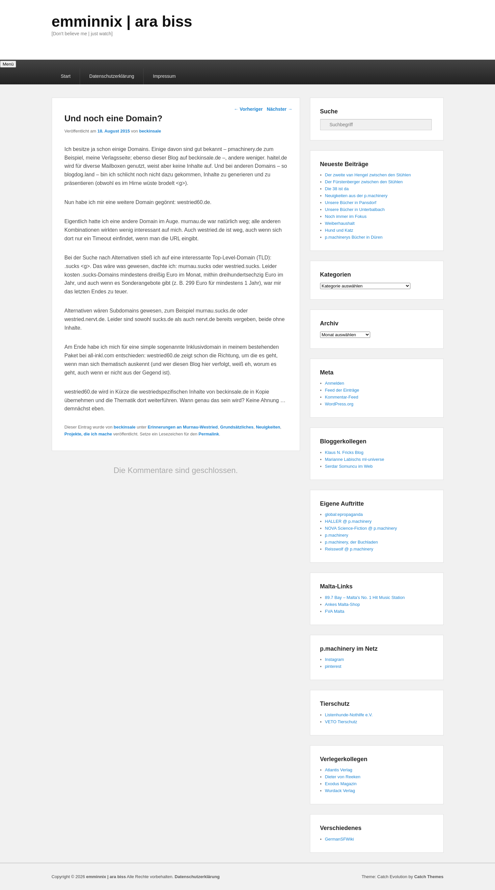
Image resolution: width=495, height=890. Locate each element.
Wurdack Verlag (340, 790)
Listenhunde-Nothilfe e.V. (349, 714)
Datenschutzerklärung (111, 76)
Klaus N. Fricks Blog (344, 452)
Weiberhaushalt (340, 223)
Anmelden (334, 383)
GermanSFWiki (339, 839)
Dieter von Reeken (343, 776)
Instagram (334, 659)
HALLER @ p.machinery (348, 521)
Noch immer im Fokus (346, 216)
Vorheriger (248, 109)
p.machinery (336, 535)
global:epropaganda (344, 514)
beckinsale (150, 131)
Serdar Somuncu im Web (349, 466)
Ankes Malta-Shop (342, 604)
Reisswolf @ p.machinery (349, 549)
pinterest (333, 666)
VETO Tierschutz (341, 721)
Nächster (279, 109)
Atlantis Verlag (338, 769)
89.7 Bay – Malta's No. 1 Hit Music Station (365, 597)
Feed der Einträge (342, 390)
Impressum (164, 76)
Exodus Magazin (341, 783)
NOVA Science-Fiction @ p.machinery (361, 528)
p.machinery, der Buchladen (351, 542)
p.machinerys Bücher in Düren (354, 237)
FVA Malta (334, 611)
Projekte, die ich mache (88, 433)
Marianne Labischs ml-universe (354, 459)
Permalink (209, 433)
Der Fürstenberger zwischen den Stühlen (364, 181)
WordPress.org (339, 403)
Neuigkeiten (268, 427)
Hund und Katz (339, 230)
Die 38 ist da (337, 188)
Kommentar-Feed (341, 397)
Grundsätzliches (237, 427)
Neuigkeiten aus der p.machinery (356, 195)
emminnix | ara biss (122, 21)
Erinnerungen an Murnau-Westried (183, 427)
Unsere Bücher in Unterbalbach (355, 209)
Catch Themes (429, 876)
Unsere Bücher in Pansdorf (350, 202)
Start (66, 76)
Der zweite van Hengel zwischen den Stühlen (368, 174)
